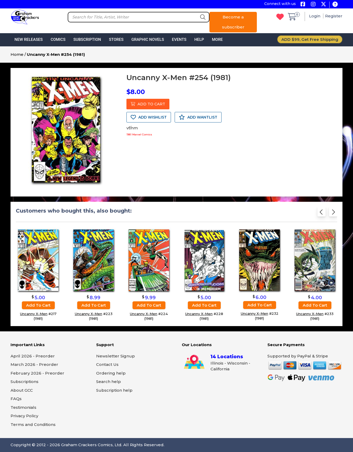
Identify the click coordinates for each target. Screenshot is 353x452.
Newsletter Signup (115, 355)
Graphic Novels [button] (147, 39)
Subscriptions (24, 381)
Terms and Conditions (33, 424)
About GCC (22, 390)
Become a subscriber (233, 22)
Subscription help (114, 390)
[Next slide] (333, 213)
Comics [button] (58, 39)
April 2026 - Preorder (33, 355)
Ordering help (111, 373)
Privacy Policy (24, 415)
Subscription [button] (87, 39)
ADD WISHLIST (149, 117)
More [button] (217, 39)
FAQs (16, 398)
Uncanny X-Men (33, 314)
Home (17, 54)
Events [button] (179, 39)
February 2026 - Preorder (37, 373)
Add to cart (38, 305)
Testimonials (23, 407)
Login (315, 15)
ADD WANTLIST (198, 117)
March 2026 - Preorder (34, 364)
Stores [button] (116, 39)
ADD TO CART (148, 104)
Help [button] (199, 39)
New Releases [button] (28, 39)
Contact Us (107, 364)
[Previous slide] (321, 213)
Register (333, 15)
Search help (108, 381)
